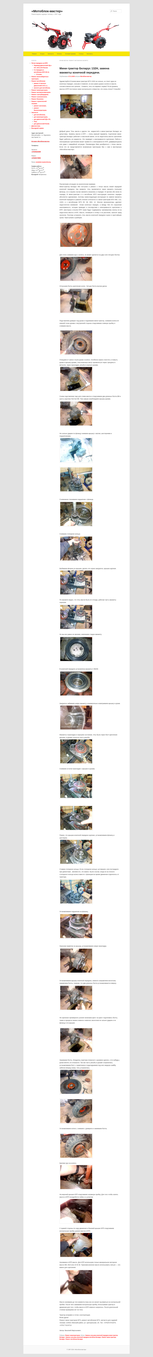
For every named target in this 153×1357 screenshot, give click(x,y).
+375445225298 (36, 151)
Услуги (42, 54)
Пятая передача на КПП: (39, 63)
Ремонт (34, 54)
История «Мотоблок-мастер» (40, 141)
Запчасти (51, 54)
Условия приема (70, 54)
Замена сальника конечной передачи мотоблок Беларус (83, 1337)
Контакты (90, 54)
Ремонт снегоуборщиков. (40, 94)
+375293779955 (36, 158)
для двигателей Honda (41, 124)
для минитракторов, (41, 117)
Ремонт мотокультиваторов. (41, 92)
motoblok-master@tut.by (43, 162)
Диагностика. (35, 126)
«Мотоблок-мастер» (47, 11)
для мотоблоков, (39, 115)
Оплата (59, 54)
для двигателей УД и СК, (42, 119)
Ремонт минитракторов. (39, 90)
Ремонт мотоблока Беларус (74, 1339)
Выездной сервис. (37, 128)
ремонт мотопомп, (40, 106)
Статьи (81, 54)
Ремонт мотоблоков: (38, 81)
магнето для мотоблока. (42, 88)
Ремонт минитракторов (72, 1335)
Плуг (35, 121)
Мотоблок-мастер (85, 76)
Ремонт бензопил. (37, 99)
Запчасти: (34, 112)
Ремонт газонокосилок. (39, 97)
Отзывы (39, 74)
